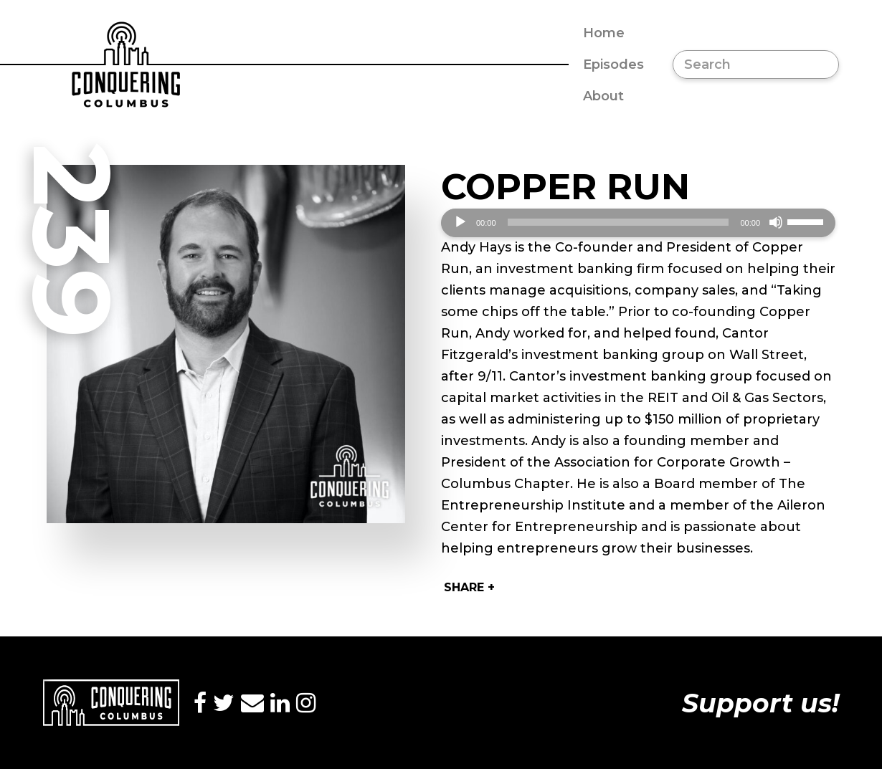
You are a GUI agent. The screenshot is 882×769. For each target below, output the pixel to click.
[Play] (460, 222)
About (603, 96)
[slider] (618, 222)
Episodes (613, 64)
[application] (638, 223)
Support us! (760, 703)
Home (604, 33)
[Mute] (776, 222)
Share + (469, 587)
